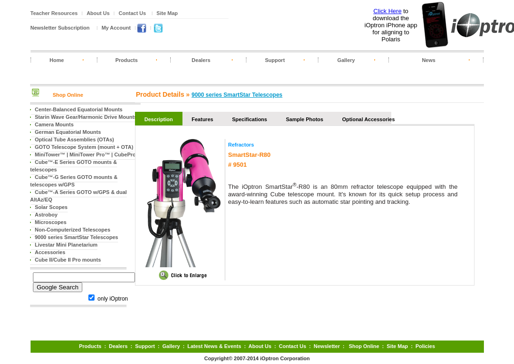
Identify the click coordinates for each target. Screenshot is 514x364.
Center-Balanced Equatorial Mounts (78, 109)
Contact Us (132, 13)
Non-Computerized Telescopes (73, 229)
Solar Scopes (51, 207)
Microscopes (50, 222)
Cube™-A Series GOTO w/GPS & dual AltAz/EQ (78, 195)
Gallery (346, 60)
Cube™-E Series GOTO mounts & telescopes (73, 165)
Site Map (167, 13)
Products (126, 60)
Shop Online (68, 95)
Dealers (201, 60)
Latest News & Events (214, 346)
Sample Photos (304, 119)
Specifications (249, 119)
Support (275, 60)
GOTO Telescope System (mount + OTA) (84, 147)
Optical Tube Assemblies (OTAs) (74, 139)
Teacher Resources (54, 13)
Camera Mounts (54, 124)
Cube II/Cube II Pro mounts (68, 260)
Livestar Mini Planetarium (66, 245)
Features (203, 119)
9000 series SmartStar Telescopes (76, 237)
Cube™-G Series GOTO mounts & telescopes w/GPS (74, 180)
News (428, 60)
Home (56, 60)
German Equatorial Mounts (68, 132)
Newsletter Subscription (60, 28)
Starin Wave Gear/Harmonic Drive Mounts (86, 117)
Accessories (50, 252)
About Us (98, 13)
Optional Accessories (368, 119)
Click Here (387, 11)
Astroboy (46, 214)
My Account (116, 28)
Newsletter (327, 346)
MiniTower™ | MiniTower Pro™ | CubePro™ (88, 154)
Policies (425, 346)
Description (158, 119)
